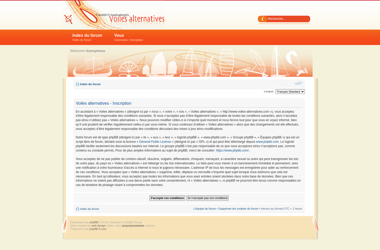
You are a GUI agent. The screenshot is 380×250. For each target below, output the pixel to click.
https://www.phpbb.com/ (232, 150)
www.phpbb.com (267, 142)
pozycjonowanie (133, 225)
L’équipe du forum (204, 208)
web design (99, 225)
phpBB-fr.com (98, 228)
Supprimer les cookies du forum (238, 208)
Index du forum (87, 37)
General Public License (155, 142)
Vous (128, 37)
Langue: (269, 91)
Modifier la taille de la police (298, 83)
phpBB (94, 222)
